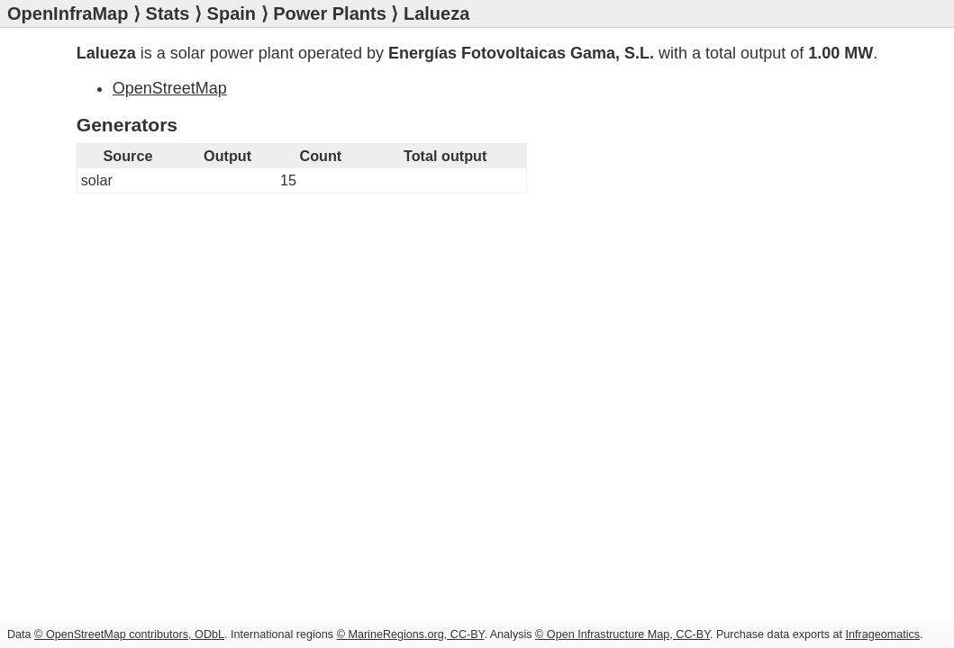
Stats (168, 13)
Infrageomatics (882, 634)
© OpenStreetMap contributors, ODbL (129, 634)
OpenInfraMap (67, 13)
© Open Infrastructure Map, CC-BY (622, 634)
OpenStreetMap (170, 88)
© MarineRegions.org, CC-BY (411, 634)
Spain (231, 13)
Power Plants (329, 13)
